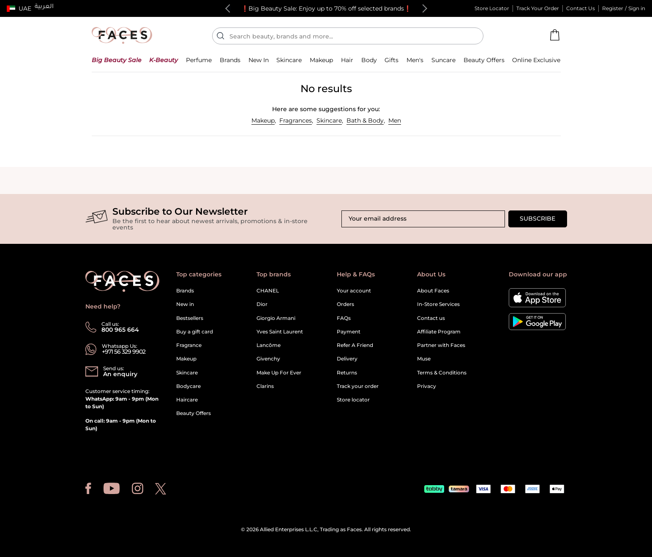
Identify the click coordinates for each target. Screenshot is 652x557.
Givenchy (268, 358)
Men (394, 120)
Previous (229, 8)
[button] (19, 8)
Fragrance (189, 345)
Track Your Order (537, 8)
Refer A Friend (355, 345)
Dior (261, 304)
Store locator (353, 399)
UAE (25, 8)
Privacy (426, 386)
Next (423, 8)
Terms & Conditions (441, 372)
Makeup (263, 120)
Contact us (431, 318)
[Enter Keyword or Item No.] (351, 36)
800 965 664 (120, 329)
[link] (230, 60)
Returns (347, 372)
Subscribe (537, 218)
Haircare (187, 399)
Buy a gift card (194, 331)
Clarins (265, 386)
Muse (424, 358)
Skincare (329, 120)
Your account (354, 290)
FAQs (344, 318)
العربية (44, 7)
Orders (345, 304)
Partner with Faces (441, 345)
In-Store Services (438, 304)
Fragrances (295, 120)
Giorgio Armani (275, 318)
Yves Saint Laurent (279, 331)
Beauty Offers (193, 413)
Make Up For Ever (278, 372)
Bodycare (188, 386)
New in (185, 304)
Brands (185, 290)
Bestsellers (189, 318)
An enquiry (120, 374)
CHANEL (267, 290)
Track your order (358, 386)
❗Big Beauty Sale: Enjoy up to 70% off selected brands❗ (326, 8)
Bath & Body (365, 120)
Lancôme (268, 345)
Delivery (347, 358)
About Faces (433, 290)
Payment (348, 331)
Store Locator (492, 8)
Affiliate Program (439, 331)
